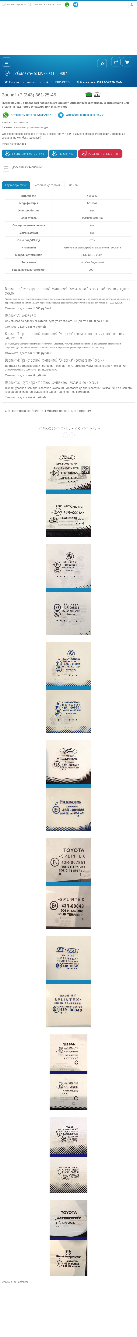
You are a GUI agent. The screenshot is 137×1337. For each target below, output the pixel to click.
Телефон (37, 4)
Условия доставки (47, 185)
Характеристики (16, 185)
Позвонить (66, 153)
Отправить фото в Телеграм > (81, 114)
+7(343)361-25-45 (52, 4)
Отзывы (73, 185)
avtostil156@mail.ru (16, 4)
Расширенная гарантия (103, 153)
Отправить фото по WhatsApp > (26, 114)
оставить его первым (75, 411)
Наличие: (25, 127)
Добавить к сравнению (27, 167)
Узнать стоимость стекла (28, 153)
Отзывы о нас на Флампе (15, 1282)
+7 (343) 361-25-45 (36, 94)
